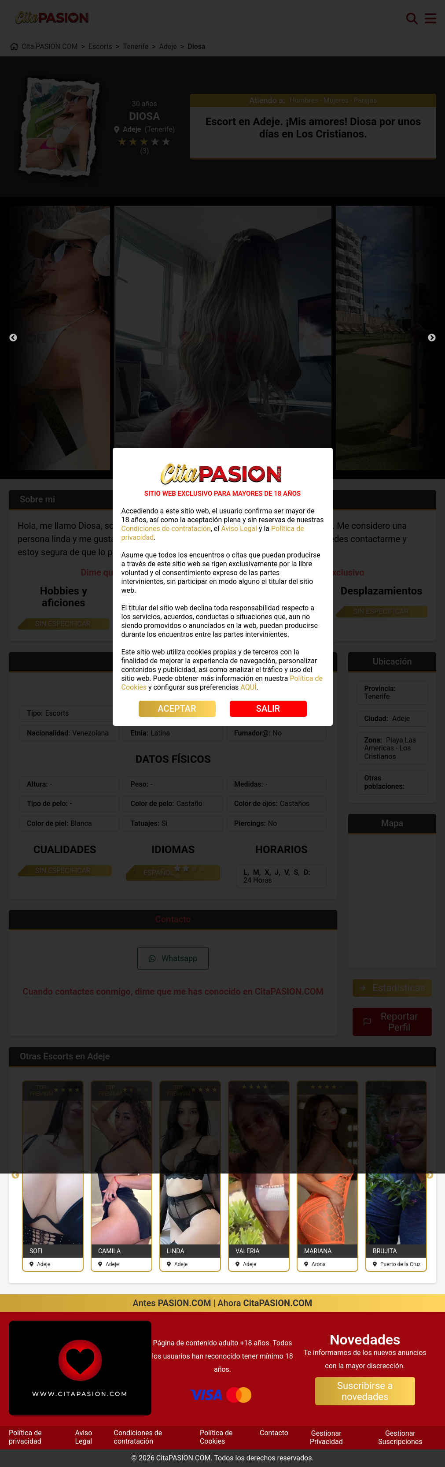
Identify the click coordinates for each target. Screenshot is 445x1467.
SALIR (268, 708)
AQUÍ (248, 687)
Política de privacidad (25, 1437)
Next (431, 338)
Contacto (274, 1433)
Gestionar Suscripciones (400, 1437)
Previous (13, 338)
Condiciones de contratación (138, 1437)
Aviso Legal (83, 1437)
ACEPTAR (177, 708)
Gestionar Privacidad (326, 1437)
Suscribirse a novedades (365, 1391)
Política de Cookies (216, 1437)
